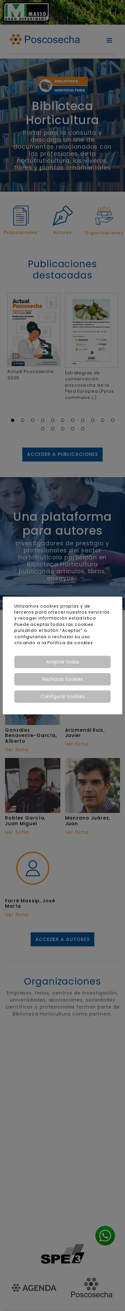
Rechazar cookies (62, 679)
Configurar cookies (63, 696)
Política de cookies (70, 643)
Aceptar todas (62, 661)
